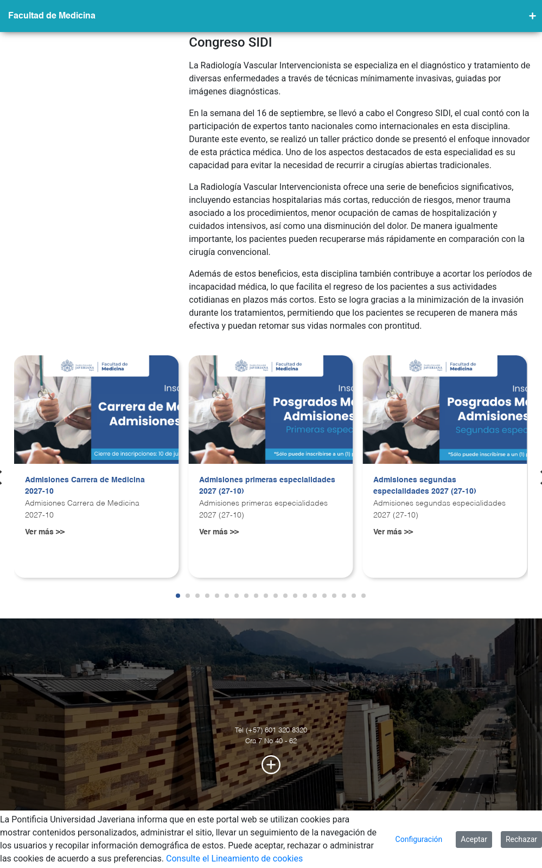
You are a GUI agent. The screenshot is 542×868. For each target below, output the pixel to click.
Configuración (419, 839)
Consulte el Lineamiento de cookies (234, 858)
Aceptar (474, 839)
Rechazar (521, 839)
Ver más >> (45, 532)
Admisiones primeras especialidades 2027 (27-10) (267, 486)
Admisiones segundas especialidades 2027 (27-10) (424, 486)
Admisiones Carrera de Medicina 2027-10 (85, 486)
